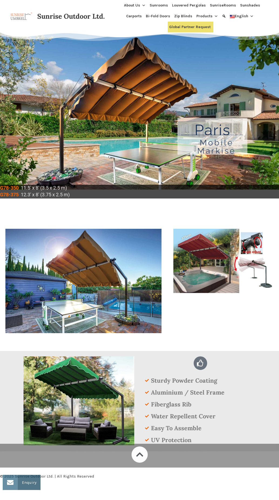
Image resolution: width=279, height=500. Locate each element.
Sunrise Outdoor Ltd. (71, 16)
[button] (10, 482)
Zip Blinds (183, 16)
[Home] (121, 5)
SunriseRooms (223, 5)
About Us (135, 5)
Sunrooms (159, 5)
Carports (134, 16)
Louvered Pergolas (189, 5)
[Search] (224, 16)
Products (207, 16)
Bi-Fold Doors (158, 16)
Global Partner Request (190, 27)
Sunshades (250, 5)
